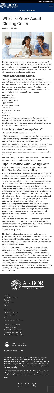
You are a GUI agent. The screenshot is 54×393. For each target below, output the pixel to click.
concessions (31, 183)
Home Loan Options (10, 297)
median (10, 149)
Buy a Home (8, 310)
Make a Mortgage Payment (46, 1)
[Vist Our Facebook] (20, 385)
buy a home (27, 62)
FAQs (6, 317)
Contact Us (7, 300)
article (22, 133)
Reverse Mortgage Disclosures (14, 320)
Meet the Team (9, 302)
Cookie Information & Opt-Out (13, 335)
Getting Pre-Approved (11, 312)
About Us (7, 295)
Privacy (14, 343)
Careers (6, 305)
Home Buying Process (11, 315)
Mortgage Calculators (11, 327)
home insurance (44, 188)
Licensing (22, 343)
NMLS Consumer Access (19, 345)
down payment (43, 67)
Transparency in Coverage (12, 332)
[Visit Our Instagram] (34, 385)
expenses (27, 118)
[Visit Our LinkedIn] (27, 385)
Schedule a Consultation (27, 10)
